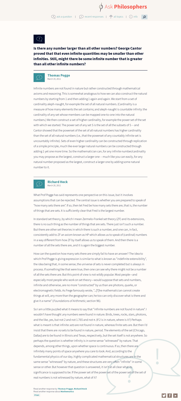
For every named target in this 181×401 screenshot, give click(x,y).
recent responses (94, 16)
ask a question (64, 16)
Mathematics (67, 391)
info (136, 16)
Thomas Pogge (59, 75)
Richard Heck (58, 182)
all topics (118, 16)
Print (36, 395)
